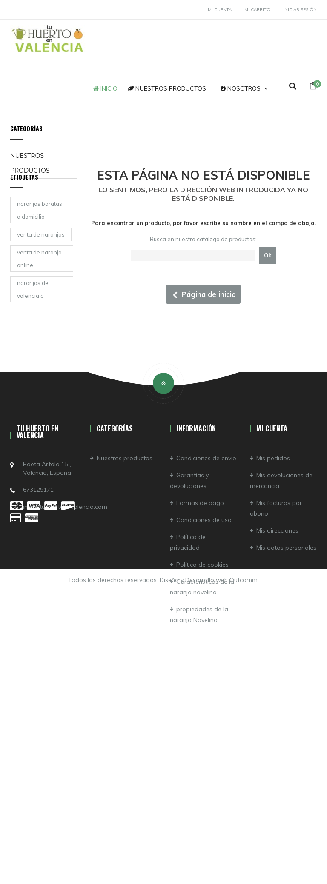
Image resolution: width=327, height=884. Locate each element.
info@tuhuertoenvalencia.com (65, 700)
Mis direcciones (277, 723)
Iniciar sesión (300, 9)
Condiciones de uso (204, 713)
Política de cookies (202, 757)
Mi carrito (257, 9)
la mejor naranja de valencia (38, 350)
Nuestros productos (29, 163)
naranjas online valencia (37, 503)
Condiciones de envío (206, 651)
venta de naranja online (39, 276)
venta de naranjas (41, 251)
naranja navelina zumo (39, 472)
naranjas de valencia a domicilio (33, 313)
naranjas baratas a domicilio (39, 227)
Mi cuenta (220, 9)
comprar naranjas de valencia (40, 411)
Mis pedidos (273, 651)
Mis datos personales (286, 740)
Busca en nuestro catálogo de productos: (203, 239)
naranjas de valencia (33, 381)
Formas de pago (200, 696)
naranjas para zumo (35, 442)
